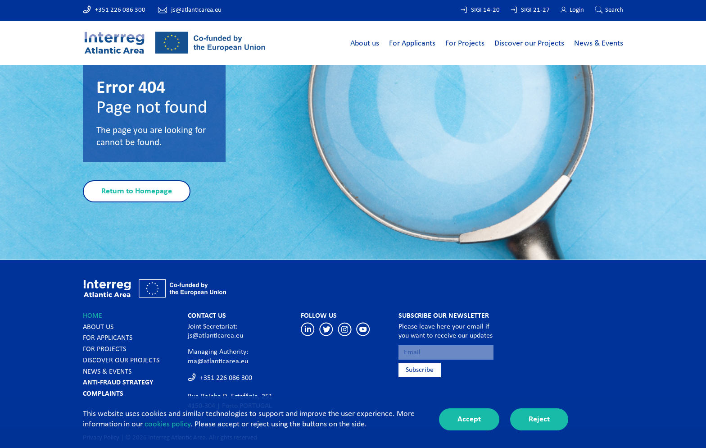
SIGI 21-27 (535, 10)
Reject (539, 419)
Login (577, 10)
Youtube (363, 329)
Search (614, 10)
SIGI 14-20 (485, 10)
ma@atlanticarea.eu (218, 361)
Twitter (326, 329)
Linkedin (308, 329)
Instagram (345, 329)
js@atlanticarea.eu (196, 10)
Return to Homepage (136, 191)
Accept (469, 419)
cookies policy (167, 424)
